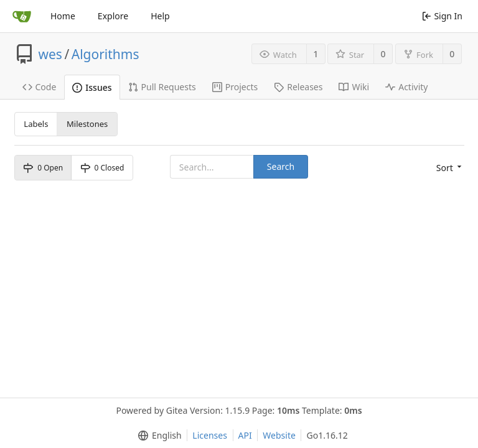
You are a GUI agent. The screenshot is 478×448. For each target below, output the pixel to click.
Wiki (354, 87)
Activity (406, 87)
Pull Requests (162, 87)
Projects (235, 87)
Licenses (209, 435)
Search (280, 166)
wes (50, 54)
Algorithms (105, 54)
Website (279, 435)
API (245, 435)
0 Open (43, 167)
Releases (298, 87)
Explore (113, 16)
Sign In (442, 16)
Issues (91, 87)
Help (160, 16)
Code (39, 87)
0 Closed (102, 167)
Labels (36, 123)
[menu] (450, 168)
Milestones (87, 123)
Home (62, 16)
